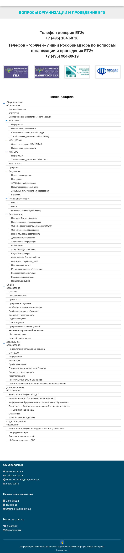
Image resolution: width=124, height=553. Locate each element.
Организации (12, 500)
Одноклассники (13, 530)
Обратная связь (15, 475)
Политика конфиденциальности (23, 479)
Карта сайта (12, 483)
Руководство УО (14, 471)
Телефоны (11, 505)
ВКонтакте (11, 526)
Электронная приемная (18, 509)
